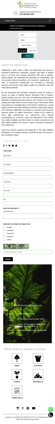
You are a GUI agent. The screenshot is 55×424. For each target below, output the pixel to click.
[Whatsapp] (16, 145)
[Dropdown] (27, 45)
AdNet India (19, 419)
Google (9, 227)
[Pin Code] (27, 203)
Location (6, 190)
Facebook (10, 233)
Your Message (8, 211)
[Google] (4, 227)
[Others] (4, 240)
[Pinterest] (10, 145)
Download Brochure (16, 28)
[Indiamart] (4, 237)
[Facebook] (7, 145)
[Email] (27, 186)
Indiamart (10, 236)
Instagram (10, 230)
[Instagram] (4, 145)
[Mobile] (27, 177)
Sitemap (26, 419)
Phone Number (8, 173)
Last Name (7, 164)
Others (9, 240)
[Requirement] (27, 216)
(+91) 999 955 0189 (26, 14)
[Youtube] (13, 145)
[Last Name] (27, 169)
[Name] (27, 160)
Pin (4, 199)
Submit (8, 259)
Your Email (7, 182)
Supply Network (34, 419)
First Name (7, 155)
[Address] (27, 195)
